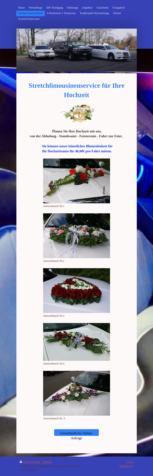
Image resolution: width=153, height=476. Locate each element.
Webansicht (126, 466)
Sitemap (47, 462)
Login (129, 462)
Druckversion (30, 462)
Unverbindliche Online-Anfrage (76, 433)
